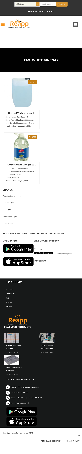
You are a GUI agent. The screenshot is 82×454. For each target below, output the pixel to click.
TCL (4, 155)
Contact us (10, 239)
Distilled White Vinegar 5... (21, 113)
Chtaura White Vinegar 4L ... (60, 110)
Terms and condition (51, 386)
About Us (9, 235)
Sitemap (9, 252)
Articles (9, 247)
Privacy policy (72, 386)
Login (50, 11)
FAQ (7, 243)
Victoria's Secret (9, 141)
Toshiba (6, 148)
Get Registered (36, 11)
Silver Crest (7, 162)
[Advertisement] (41, 35)
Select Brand (8, 169)
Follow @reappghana (64, 199)
